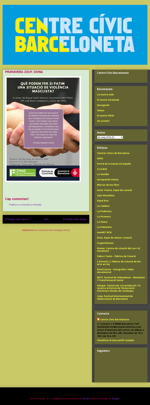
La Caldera (103, 205)
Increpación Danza (108, 179)
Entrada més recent (17, 219)
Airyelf (86, 398)
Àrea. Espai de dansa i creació (114, 237)
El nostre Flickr (105, 115)
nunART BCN (104, 232)
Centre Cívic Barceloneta (114, 319)
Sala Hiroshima (105, 195)
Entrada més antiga (75, 219)
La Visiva (102, 221)
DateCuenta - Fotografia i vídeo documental (115, 271)
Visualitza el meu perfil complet (115, 340)
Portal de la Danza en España (114, 163)
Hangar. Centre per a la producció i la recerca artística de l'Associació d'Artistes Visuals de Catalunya (118, 288)
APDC (100, 158)
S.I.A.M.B (102, 169)
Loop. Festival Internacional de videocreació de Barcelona (115, 297)
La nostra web (105, 94)
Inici (46, 219)
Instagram (103, 105)
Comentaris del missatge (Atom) (54, 230)
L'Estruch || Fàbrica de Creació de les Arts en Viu (119, 263)
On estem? (103, 120)
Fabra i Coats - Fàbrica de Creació (116, 256)
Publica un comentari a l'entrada (25, 204)
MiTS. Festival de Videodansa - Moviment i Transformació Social (121, 279)
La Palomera (104, 227)
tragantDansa (105, 242)
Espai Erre (103, 200)
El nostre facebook (108, 99)
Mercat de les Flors (108, 184)
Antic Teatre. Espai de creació (114, 190)
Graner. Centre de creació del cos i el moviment (118, 250)
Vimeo (100, 110)
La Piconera (104, 216)
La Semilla (103, 174)
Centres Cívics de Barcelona (113, 153)
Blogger (115, 398)
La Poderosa (104, 211)
